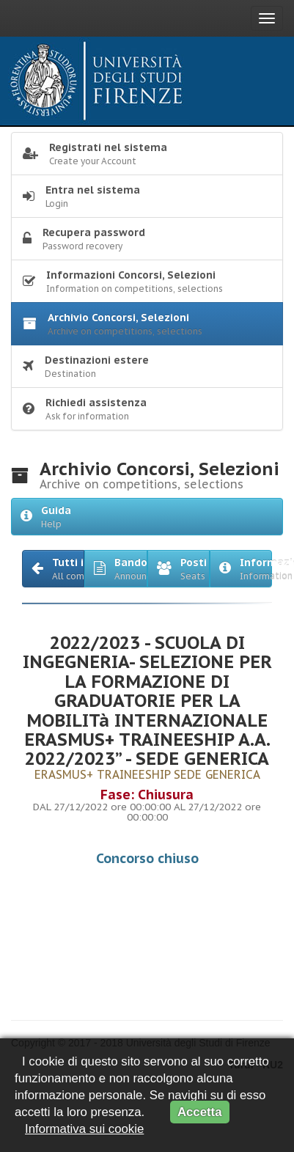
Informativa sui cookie (84, 1129)
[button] (53, 568)
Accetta (199, 1112)
